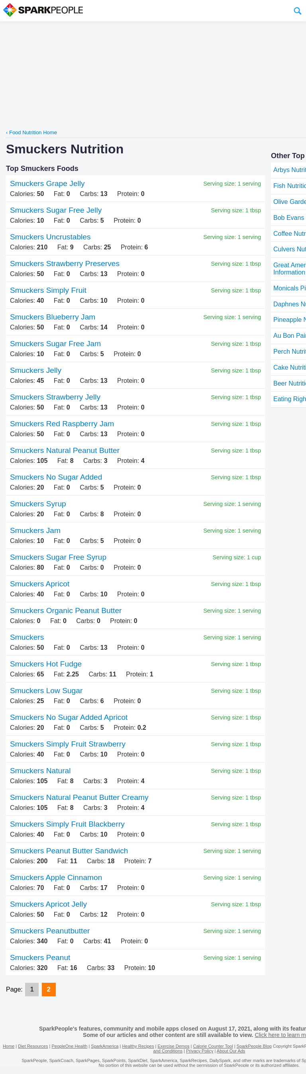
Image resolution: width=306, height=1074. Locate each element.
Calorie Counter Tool (213, 1046)
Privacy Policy (199, 1051)
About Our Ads (231, 1051)
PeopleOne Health (69, 1046)
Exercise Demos (173, 1046)
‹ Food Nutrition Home (31, 132)
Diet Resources (33, 1046)
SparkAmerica (104, 1046)
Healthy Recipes (138, 1046)
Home (8, 1046)
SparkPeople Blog (254, 1046)
